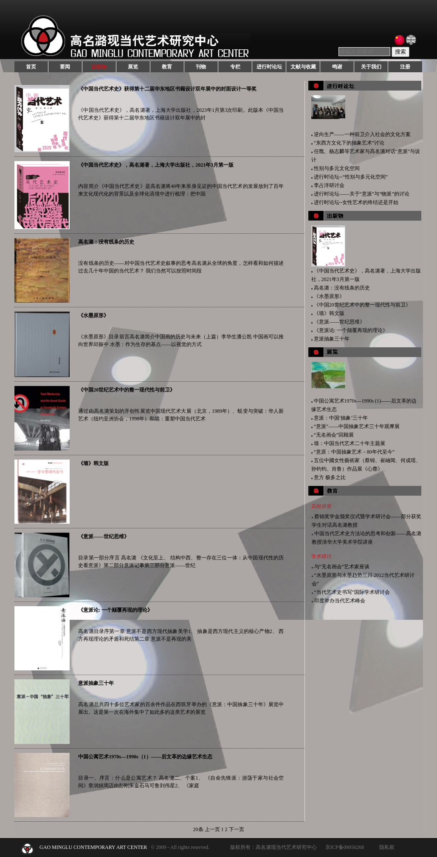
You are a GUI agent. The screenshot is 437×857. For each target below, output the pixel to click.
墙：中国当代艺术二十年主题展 (349, 443)
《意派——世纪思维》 (103, 536)
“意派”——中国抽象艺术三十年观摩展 (357, 426)
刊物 (201, 67)
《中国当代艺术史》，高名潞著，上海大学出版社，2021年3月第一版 (156, 165)
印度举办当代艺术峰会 (339, 601)
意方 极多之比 (330, 477)
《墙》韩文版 (93, 463)
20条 (198, 829)
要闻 (65, 67)
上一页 (212, 829)
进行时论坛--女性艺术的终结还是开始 (356, 202)
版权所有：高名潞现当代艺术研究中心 (273, 847)
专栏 (235, 67)
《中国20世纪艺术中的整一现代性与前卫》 (126, 390)
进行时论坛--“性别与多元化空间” (351, 177)
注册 (405, 67)
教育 (167, 67)
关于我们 (371, 67)
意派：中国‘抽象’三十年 (341, 418)
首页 (31, 67)
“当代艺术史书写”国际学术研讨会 (352, 592)
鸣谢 (337, 67)
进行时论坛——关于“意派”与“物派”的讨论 (361, 194)
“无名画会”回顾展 (334, 435)
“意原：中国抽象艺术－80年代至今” (354, 452)
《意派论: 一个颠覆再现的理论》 (115, 610)
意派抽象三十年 (96, 683)
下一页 (236, 829)
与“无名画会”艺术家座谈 (342, 567)
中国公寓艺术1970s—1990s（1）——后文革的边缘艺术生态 (145, 757)
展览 (133, 67)
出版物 (99, 67)
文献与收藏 (303, 67)
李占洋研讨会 (329, 185)
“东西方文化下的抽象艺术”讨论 (349, 143)
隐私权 (387, 847)
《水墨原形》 (93, 315)
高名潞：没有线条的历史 (106, 242)
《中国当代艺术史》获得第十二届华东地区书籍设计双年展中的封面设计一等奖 (167, 89)
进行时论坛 (269, 67)
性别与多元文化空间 (337, 168)
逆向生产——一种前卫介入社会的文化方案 (362, 134)
